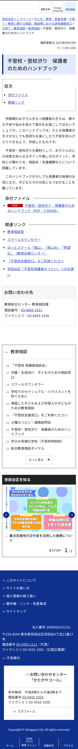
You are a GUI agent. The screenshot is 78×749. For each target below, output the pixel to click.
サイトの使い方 (18, 588)
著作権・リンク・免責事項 (26, 603)
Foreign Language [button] (58, 9)
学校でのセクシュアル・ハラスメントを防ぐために (41, 394)
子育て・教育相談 (13, 28)
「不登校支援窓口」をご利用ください (35, 260)
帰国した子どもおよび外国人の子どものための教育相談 (41, 405)
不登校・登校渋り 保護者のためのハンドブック (41, 431)
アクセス (68, 745)
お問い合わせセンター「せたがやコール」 (48, 676)
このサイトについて (21, 580)
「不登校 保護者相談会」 (29, 365)
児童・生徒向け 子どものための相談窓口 (41, 374)
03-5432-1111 (26, 644)
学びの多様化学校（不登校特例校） (37, 441)
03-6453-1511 (31, 309)
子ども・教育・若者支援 (50, 19)
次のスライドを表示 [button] (74, 514)
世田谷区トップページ (16, 19)
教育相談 (34, 28)
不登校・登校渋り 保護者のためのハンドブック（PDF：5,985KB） (41, 208)
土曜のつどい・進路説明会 (31, 422)
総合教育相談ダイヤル (27, 448)
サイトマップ (16, 611)
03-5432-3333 (32, 697)
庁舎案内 (13, 657)
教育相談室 (15, 231)
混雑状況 (49, 745)
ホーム (10, 745)
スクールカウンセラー (24, 239)
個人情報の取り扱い (21, 596)
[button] (45, 7)
